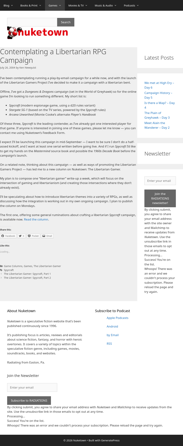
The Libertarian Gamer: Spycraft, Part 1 (27, 273)
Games (57, 5)
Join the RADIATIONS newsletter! (160, 198)
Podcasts (133, 5)
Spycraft (9, 270)
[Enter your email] (160, 180)
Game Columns (13, 266)
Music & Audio (107, 5)
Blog (10, 5)
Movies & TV (79, 5)
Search (66, 22)
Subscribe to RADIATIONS (29, 400)
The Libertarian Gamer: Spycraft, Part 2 (27, 277)
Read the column (36, 219)
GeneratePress (110, 440)
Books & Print (32, 5)
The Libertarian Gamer (47, 266)
